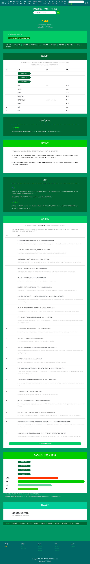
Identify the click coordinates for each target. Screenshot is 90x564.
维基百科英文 (12, 34)
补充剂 (14, 2)
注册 (85, 3)
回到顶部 (8, 523)
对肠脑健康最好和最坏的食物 (20, 513)
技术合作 (40, 548)
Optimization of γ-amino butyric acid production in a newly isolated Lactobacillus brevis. (38, 394)
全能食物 (25, 2)
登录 (87, 3)
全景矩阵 (49, 2)
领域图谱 (45, 45)
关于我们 (40, 546)
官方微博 (57, 548)
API (62, 1)
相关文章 (61, 45)
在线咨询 (57, 550)
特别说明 (25, 45)
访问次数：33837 (13, 38)
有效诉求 (8, 45)
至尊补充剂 (29, 2)
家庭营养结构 (35, 2)
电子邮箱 (57, 546)
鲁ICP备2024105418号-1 (45, 561)
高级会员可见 (24, 73)
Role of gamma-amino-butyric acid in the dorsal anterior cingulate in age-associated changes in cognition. (42, 362)
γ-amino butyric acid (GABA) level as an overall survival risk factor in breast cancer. (37, 281)
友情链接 (73, 546)
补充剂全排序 (40, 2)
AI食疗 (11, 2)
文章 (56, 2)
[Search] (76, 2)
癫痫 (19, 107)
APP (59, 1)
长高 (19, 85)
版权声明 (23, 548)
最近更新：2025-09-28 (24, 38)
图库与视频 (70, 45)
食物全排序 (45, 2)
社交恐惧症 (21, 96)
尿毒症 (19, 103)
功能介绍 (65, 2)
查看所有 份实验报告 (45, 443)
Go (70, 4)
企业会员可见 (50, 27)
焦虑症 (19, 93)
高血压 (19, 89)
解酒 (19, 110)
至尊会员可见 (48, 26)
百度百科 (19, 34)
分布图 (78, 45)
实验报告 (35, 45)
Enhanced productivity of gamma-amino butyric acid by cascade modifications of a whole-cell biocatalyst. (42, 253)
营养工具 (17, 2)
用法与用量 (17, 45)
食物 (9, 2)
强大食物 (21, 2)
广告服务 (40, 550)
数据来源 (23, 546)
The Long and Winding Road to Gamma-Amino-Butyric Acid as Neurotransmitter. (36, 341)
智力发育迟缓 (21, 100)
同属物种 (8, 47)
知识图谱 (53, 2)
